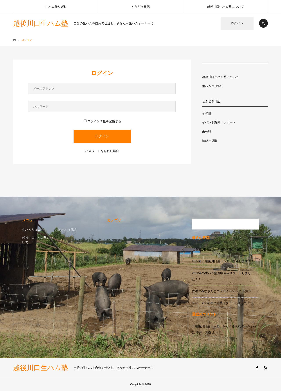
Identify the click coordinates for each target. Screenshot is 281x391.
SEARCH (263, 23)
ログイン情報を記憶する (102, 121)
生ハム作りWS (55, 6)
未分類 (206, 131)
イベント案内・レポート (219, 122)
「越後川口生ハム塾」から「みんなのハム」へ (224, 326)
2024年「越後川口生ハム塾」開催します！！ (223, 261)
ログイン (237, 23)
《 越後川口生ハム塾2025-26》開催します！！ (224, 249)
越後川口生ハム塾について (225, 6)
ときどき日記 (140, 6)
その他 (206, 113)
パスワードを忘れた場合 (102, 151)
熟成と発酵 (209, 141)
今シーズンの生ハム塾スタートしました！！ (222, 303)
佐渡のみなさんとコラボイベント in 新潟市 (221, 291)
